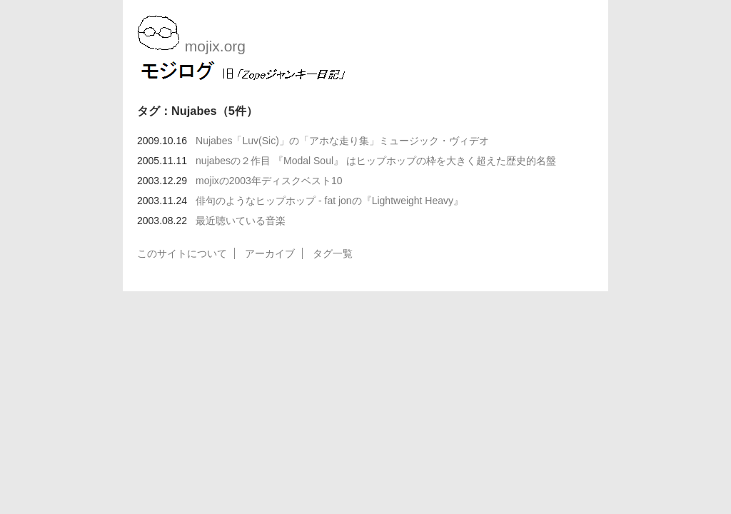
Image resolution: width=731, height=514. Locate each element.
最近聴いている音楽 (241, 220)
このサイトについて (182, 253)
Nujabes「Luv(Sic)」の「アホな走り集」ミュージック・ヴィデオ (342, 140)
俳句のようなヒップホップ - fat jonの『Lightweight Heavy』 (329, 200)
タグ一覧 (333, 253)
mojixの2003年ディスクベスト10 (269, 180)
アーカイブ (270, 253)
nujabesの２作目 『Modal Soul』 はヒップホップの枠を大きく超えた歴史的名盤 (376, 160)
